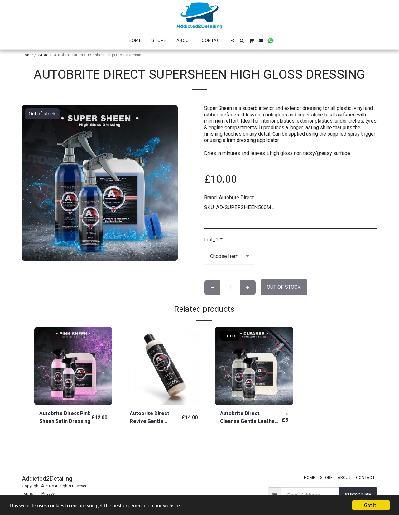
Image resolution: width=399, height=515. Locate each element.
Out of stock (284, 287)
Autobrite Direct (236, 197)
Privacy (48, 493)
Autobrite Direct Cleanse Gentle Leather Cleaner (248, 417)
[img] (73, 366)
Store (43, 55)
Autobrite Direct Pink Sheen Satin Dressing (64, 417)
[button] (232, 40)
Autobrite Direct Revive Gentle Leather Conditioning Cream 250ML (155, 417)
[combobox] (229, 256)
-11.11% (230, 336)
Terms (27, 493)
